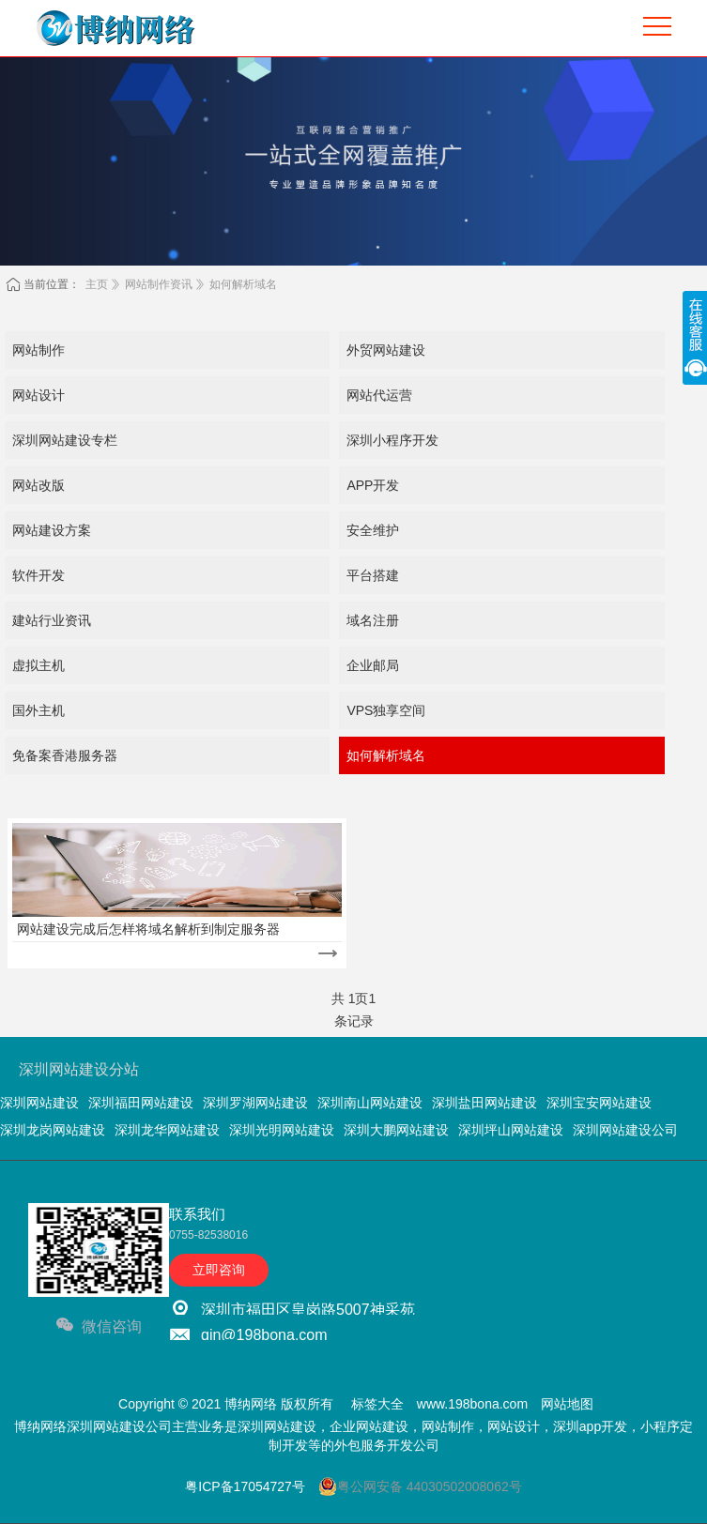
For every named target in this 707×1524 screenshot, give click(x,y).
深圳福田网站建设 (140, 1102)
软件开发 (38, 575)
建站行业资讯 (51, 620)
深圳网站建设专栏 (64, 440)
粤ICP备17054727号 (245, 1486)
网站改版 (38, 485)
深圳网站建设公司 (625, 1129)
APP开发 (372, 485)
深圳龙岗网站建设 (52, 1129)
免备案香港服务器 (64, 755)
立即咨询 (218, 1269)
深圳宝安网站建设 (599, 1102)
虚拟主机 (38, 665)
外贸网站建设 (385, 350)
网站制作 (38, 350)
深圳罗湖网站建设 (255, 1102)
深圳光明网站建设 (281, 1129)
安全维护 (372, 530)
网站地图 (567, 1403)
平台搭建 (372, 575)
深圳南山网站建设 (370, 1102)
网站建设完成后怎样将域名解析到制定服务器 (148, 929)
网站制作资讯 (158, 284)
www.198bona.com (472, 1403)
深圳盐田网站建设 (484, 1102)
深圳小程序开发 (392, 440)
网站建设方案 (51, 530)
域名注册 (372, 620)
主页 (96, 284)
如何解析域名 (243, 284)
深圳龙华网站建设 (167, 1129)
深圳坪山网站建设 (510, 1129)
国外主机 (38, 710)
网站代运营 (379, 395)
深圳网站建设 (39, 1102)
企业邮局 (372, 665)
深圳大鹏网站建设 (396, 1129)
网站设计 (38, 395)
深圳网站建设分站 (79, 1069)
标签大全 (377, 1403)
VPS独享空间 (385, 710)
